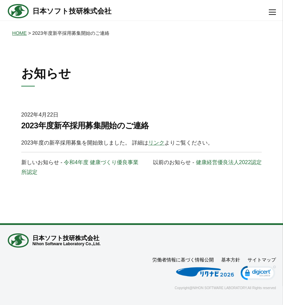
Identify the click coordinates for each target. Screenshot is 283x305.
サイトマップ (262, 259)
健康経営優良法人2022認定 (229, 162)
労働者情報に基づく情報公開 (183, 259)
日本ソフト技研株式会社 (71, 11)
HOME (19, 33)
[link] (258, 274)
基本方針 (230, 259)
